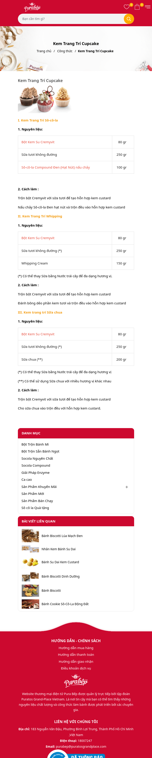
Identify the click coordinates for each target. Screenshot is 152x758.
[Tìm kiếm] (129, 19)
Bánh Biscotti (51, 591)
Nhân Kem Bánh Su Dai (59, 549)
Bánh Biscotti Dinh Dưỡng (61, 576)
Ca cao (26, 479)
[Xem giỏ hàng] (137, 7)
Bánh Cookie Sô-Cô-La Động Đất (65, 604)
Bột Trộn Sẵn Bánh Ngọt (40, 451)
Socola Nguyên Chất (37, 458)
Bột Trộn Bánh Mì (35, 444)
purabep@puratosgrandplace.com (81, 746)
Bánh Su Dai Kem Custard (60, 562)
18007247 (85, 741)
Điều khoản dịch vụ (76, 668)
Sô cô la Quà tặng (35, 507)
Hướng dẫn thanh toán (76, 654)
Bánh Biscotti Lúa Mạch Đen (62, 536)
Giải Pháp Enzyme (35, 472)
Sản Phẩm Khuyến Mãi (39, 486)
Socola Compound (35, 465)
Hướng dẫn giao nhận (76, 661)
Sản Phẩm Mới (32, 493)
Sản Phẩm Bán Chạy (37, 500)
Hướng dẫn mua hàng (76, 647)
